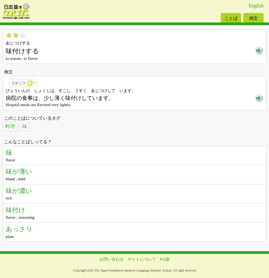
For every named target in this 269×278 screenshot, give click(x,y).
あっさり (19, 229)
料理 (10, 126)
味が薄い (19, 171)
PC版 (165, 259)
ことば (231, 18)
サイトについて (142, 259)
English (256, 5)
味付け (15, 210)
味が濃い (19, 190)
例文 (253, 18)
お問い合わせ (111, 259)
